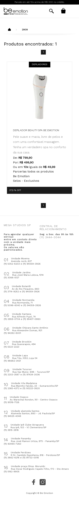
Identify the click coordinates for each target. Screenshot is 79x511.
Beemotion (9, 30)
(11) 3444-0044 (50, 237)
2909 (25, 29)
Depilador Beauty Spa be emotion (36, 130)
